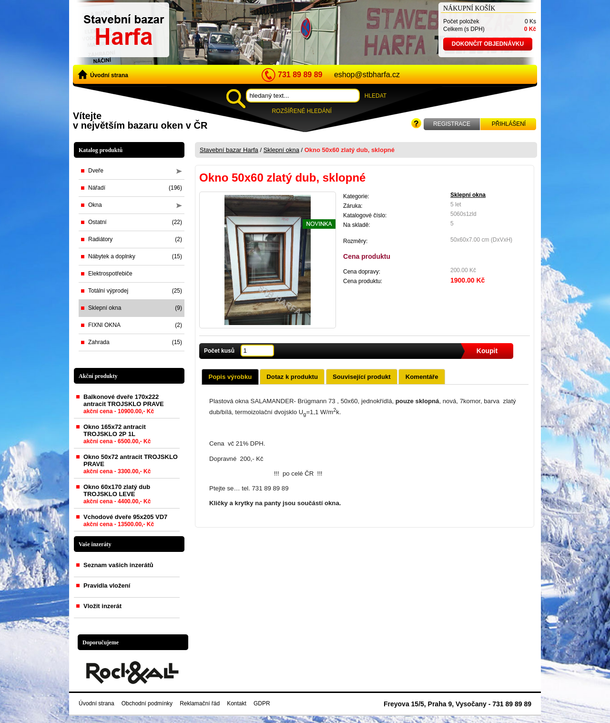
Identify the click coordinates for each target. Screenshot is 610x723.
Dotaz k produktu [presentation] (292, 376)
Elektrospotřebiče (110, 273)
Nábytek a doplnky (135, 256)
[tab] (230, 376)
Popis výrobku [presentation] (230, 376)
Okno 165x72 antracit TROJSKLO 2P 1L (117, 435)
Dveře (135, 170)
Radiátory (135, 239)
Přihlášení (509, 124)
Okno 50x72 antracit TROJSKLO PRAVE (130, 466)
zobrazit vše (166, 544)
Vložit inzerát (102, 606)
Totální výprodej (135, 290)
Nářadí (135, 187)
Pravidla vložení (106, 585)
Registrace (451, 124)
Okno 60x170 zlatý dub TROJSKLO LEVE (117, 496)
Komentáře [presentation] (422, 376)
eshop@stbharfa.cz (367, 75)
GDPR (262, 703)
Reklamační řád (200, 703)
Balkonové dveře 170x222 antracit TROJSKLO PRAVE (123, 405)
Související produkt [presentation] (362, 376)
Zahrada (135, 342)
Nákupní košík (469, 8)
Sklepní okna (135, 308)
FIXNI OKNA (135, 325)
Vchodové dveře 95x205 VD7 (125, 522)
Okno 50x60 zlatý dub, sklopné (350, 149)
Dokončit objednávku (488, 44)
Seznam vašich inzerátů (118, 565)
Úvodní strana (103, 75)
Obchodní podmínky (147, 703)
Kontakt (236, 703)
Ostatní (135, 222)
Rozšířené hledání (301, 111)
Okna (135, 205)
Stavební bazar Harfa (229, 149)
